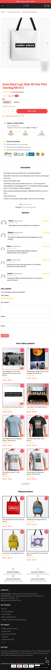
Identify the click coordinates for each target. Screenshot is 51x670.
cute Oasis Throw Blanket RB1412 (37, 407)
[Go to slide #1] (20, 76)
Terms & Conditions (7, 611)
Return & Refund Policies (8, 634)
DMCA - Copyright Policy (8, 617)
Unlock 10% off (47, 661)
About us (4, 609)
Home (3, 12)
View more (25, 484)
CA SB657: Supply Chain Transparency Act (14, 619)
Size (3, 99)
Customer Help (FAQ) (7, 639)
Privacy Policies (6, 614)
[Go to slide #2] (30, 76)
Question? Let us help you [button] (42, 667)
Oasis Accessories (13, 12)
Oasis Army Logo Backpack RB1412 (13, 553)
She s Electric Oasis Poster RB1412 (13, 407)
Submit (5, 335)
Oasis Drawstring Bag (29, 12)
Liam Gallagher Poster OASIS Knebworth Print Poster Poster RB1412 (11, 373)
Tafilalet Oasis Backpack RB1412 (37, 519)
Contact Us (4, 637)
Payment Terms (6, 631)
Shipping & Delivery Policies (9, 628)
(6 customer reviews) (17, 92)
